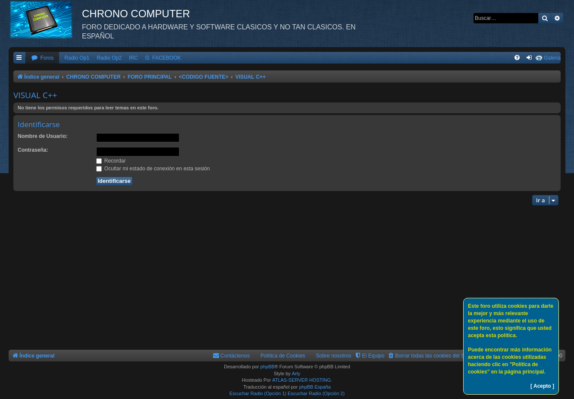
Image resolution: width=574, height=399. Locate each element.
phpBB (267, 366)
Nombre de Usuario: (43, 136)
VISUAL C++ (35, 95)
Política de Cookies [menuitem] (282, 356)
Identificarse (39, 124)
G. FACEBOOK (163, 58)
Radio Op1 (76, 58)
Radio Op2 (109, 58)
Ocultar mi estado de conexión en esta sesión (153, 169)
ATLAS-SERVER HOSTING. (302, 380)
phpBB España (314, 386)
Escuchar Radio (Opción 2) (316, 393)
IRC (133, 58)
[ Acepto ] (542, 386)
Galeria (552, 58)
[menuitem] (42, 58)
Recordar (111, 161)
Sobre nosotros (333, 356)
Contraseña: (33, 150)
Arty (296, 373)
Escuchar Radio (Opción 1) (257, 393)
